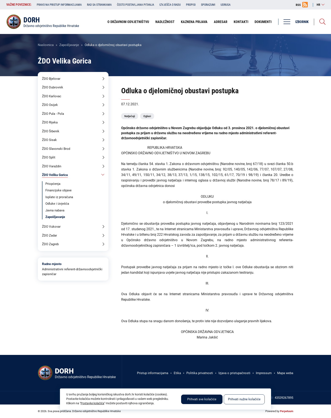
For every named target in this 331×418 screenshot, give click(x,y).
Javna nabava (54, 210)
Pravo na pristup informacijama (59, 4)
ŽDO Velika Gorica (55, 175)
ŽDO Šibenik (50, 131)
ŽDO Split (48, 157)
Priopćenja (52, 184)
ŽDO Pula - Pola (53, 114)
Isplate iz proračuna (59, 197)
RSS (298, 5)
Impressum (264, 373)
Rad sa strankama (99, 4)
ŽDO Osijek (50, 105)
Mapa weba (285, 373)
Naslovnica (46, 45)
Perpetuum (286, 411)
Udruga (226, 4)
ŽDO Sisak (49, 140)
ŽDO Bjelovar (51, 79)
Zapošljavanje (69, 45)
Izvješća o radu (170, 4)
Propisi (191, 4)
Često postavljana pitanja (135, 4)
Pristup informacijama (152, 373)
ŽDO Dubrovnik (52, 87)
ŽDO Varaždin (51, 166)
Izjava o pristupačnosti (234, 373)
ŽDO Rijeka (50, 122)
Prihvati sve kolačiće (201, 399)
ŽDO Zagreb (50, 244)
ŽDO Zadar (49, 235)
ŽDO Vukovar (51, 227)
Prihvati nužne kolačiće (244, 399)
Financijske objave (58, 190)
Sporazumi (208, 4)
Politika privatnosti (199, 373)
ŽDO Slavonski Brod (56, 149)
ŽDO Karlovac (51, 96)
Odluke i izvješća (57, 204)
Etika (177, 373)
